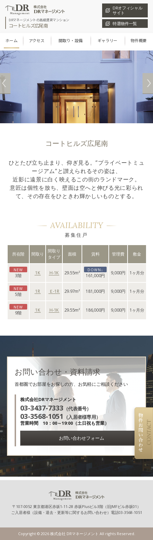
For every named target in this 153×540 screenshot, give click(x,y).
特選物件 (125, 23)
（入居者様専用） (60, 417)
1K (37, 273)
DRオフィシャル (127, 10)
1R (37, 291)
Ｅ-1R (54, 291)
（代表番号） (55, 408)
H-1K (54, 273)
